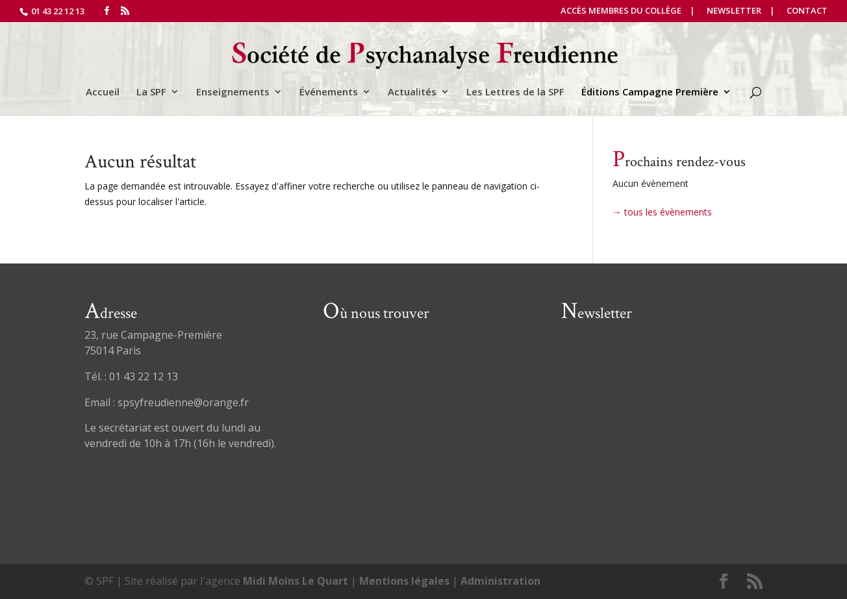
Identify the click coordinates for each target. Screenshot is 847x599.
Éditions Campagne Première (649, 92)
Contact (807, 11)
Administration (500, 581)
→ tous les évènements (662, 212)
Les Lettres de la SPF (515, 92)
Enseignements (233, 92)
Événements (328, 92)
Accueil (103, 92)
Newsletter (734, 11)
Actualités (412, 92)
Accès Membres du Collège (621, 11)
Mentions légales (404, 581)
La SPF (151, 92)
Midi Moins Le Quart (295, 581)
